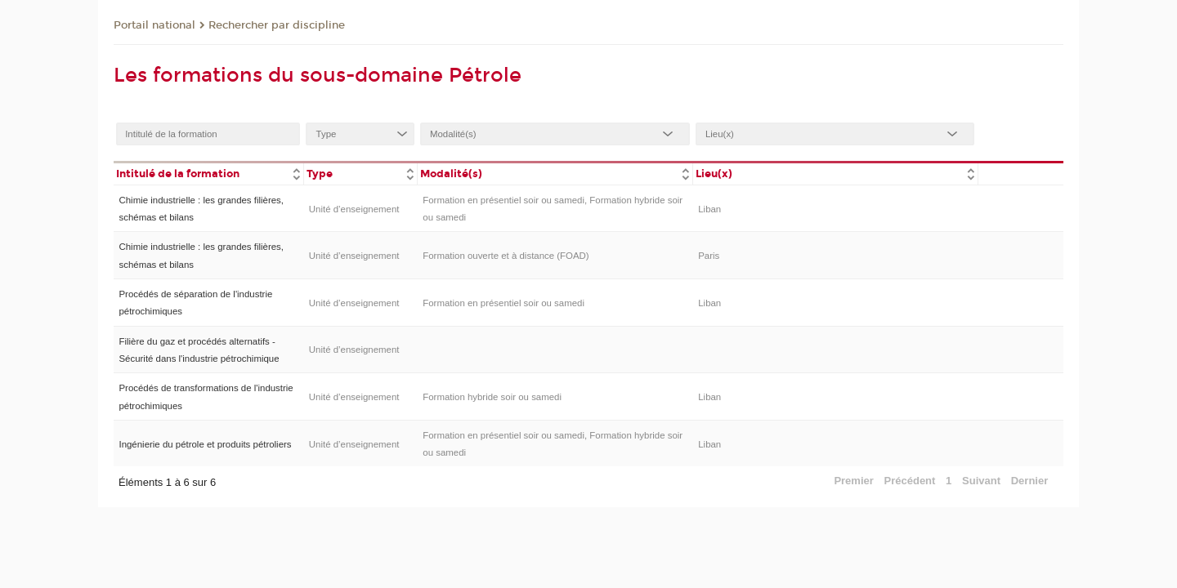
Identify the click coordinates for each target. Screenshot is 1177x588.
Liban (709, 209)
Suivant (981, 480)
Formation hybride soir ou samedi (492, 397)
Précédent (910, 480)
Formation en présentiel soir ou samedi (503, 303)
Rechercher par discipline (276, 25)
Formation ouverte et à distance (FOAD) (505, 256)
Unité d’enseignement (354, 209)
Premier (853, 480)
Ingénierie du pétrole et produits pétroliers (205, 444)
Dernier (1030, 480)
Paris (708, 256)
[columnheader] (208, 173)
